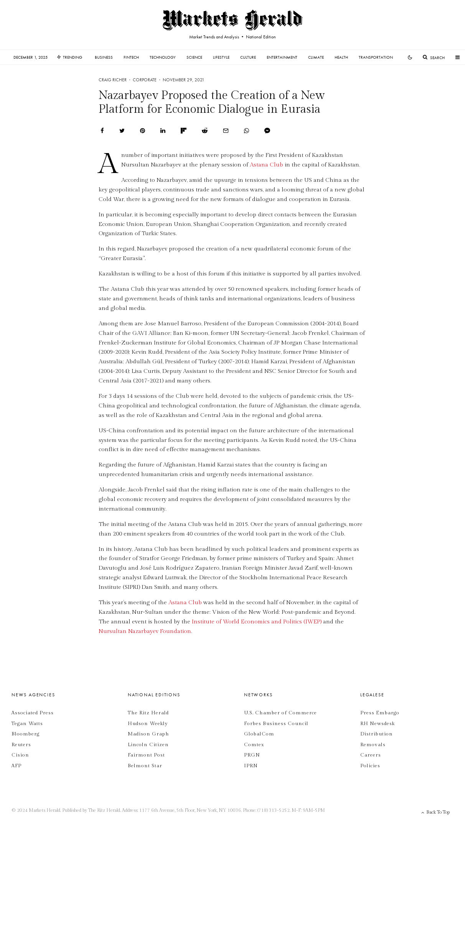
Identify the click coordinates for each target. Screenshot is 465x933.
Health (341, 57)
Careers (370, 755)
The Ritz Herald (148, 713)
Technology (163, 57)
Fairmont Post (146, 755)
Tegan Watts (27, 723)
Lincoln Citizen (148, 745)
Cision (20, 755)
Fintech (131, 57)
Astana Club (266, 165)
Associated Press (33, 713)
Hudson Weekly (148, 723)
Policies (370, 766)
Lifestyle (221, 57)
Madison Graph (148, 734)
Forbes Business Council (276, 723)
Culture (248, 57)
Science (194, 57)
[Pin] (142, 131)
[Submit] (205, 131)
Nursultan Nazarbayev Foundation (145, 631)
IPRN (251, 766)
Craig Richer (113, 80)
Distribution (376, 734)
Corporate (145, 80)
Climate (316, 57)
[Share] (102, 131)
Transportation (376, 57)
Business (104, 57)
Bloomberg (26, 734)
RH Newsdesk (377, 723)
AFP (16, 766)
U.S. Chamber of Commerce (280, 713)
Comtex (254, 745)
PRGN (252, 755)
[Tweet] (122, 131)
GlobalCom (259, 734)
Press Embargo (379, 713)
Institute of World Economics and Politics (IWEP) (257, 621)
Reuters (21, 745)
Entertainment (282, 57)
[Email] (226, 131)
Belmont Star (145, 766)
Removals (373, 745)
